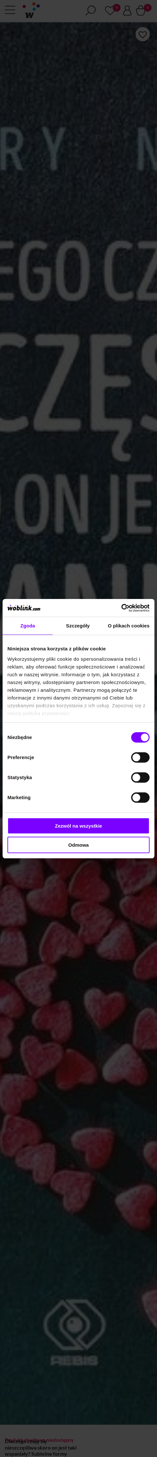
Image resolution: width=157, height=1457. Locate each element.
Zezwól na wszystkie (78, 826)
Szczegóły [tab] (77, 625)
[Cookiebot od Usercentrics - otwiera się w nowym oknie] (121, 608)
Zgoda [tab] (27, 625)
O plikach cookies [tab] (129, 625)
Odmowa (78, 845)
